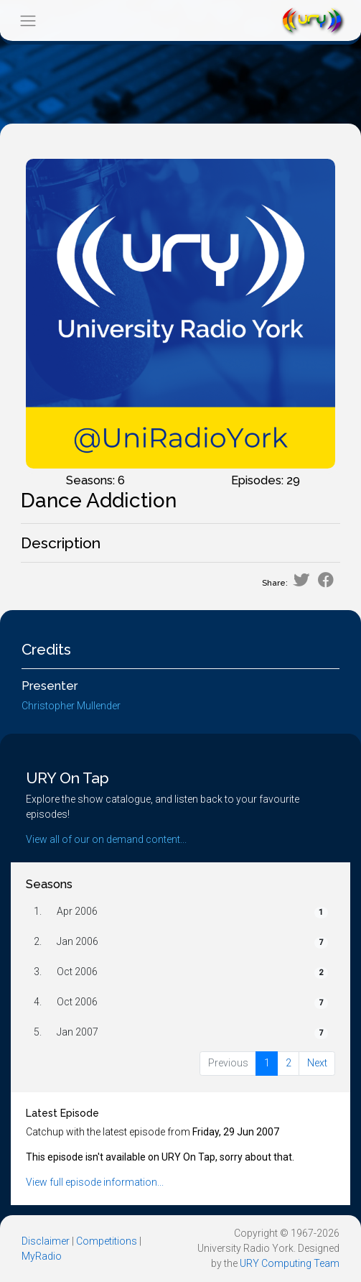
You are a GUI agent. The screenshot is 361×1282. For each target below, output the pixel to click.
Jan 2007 (77, 1032)
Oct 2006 (77, 971)
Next (317, 1063)
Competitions (106, 1241)
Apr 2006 (77, 911)
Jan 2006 (77, 941)
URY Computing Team (289, 1263)
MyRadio (42, 1256)
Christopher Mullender (71, 705)
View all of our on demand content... (106, 839)
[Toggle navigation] (27, 20)
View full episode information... (95, 1182)
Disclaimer (46, 1241)
